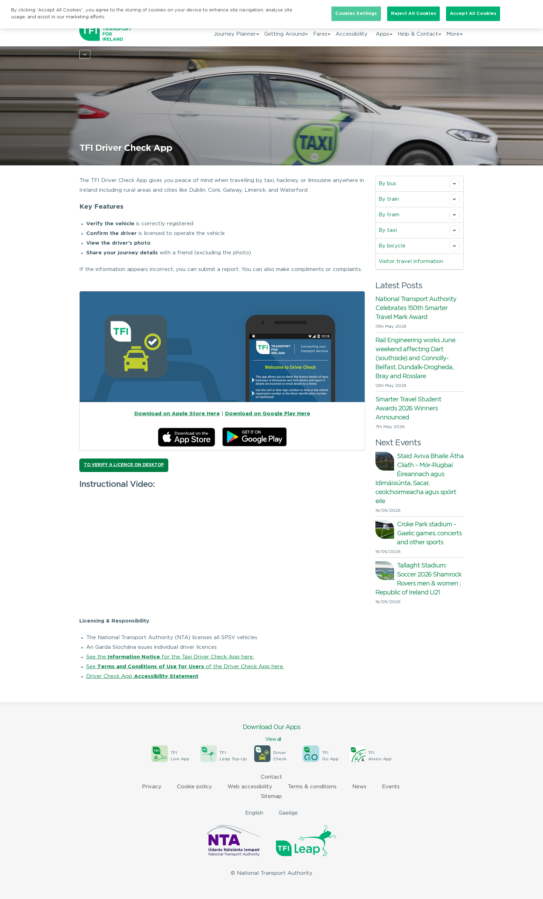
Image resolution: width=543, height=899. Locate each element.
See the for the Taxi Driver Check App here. (170, 657)
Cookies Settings (356, 14)
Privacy (151, 786)
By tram (389, 214)
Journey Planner (235, 34)
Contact (271, 777)
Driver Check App (142, 676)
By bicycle (392, 246)
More (453, 34)
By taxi (159, 54)
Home (86, 54)
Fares (320, 34)
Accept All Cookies (473, 14)
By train (389, 199)
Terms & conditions (312, 786)
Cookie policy (194, 786)
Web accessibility (250, 786)
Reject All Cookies (413, 14)
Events (391, 786)
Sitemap (271, 796)
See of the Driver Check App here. (185, 666)
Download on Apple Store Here (177, 413)
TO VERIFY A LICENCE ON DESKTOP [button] (124, 465)
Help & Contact (418, 34)
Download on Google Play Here (267, 413)
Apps (382, 34)
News (359, 786)
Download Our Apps (271, 734)
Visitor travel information (411, 261)
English (254, 813)
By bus (387, 183)
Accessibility (351, 34)
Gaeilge (288, 813)
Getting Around (284, 34)
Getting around (122, 54)
